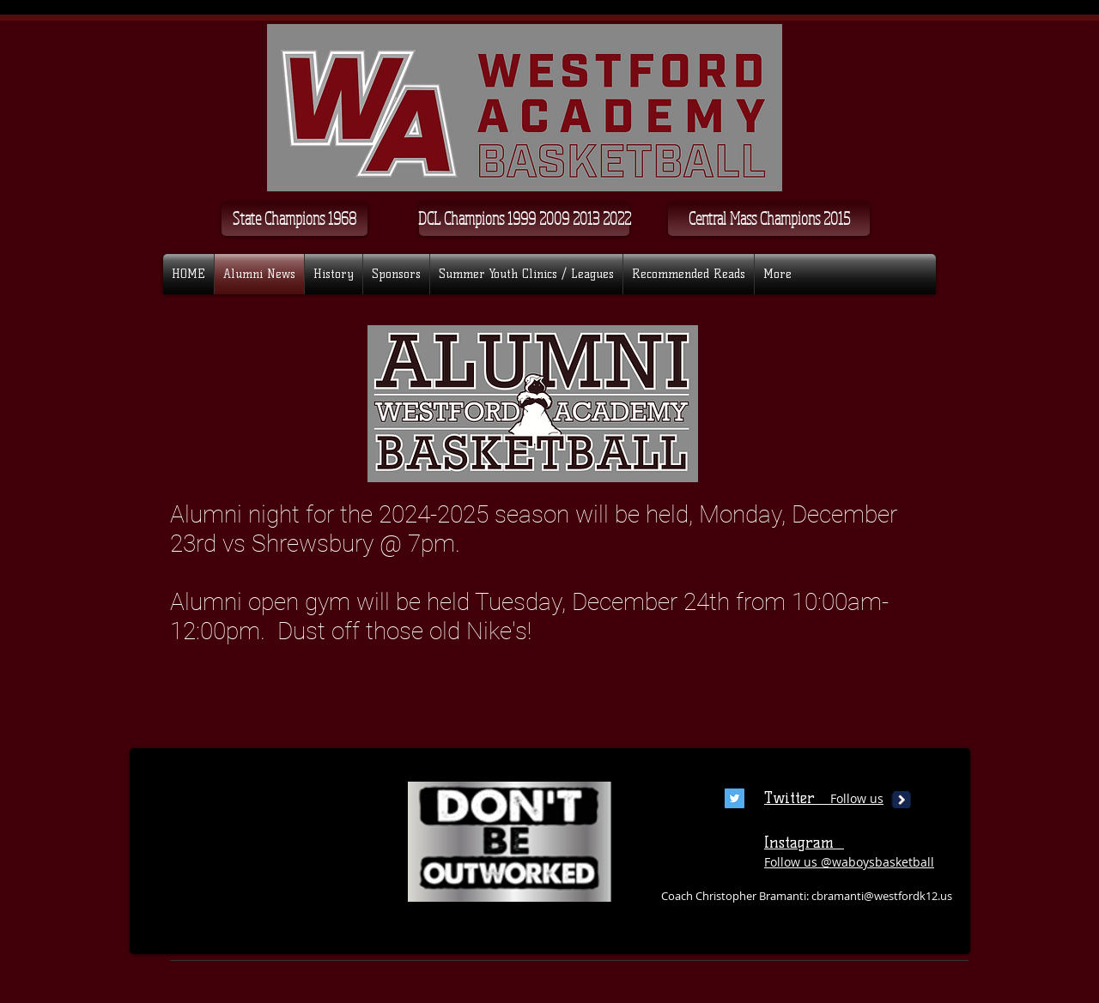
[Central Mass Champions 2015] (769, 219)
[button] (524, 219)
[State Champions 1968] (294, 219)
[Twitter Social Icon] (734, 798)
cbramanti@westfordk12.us (881, 895)
